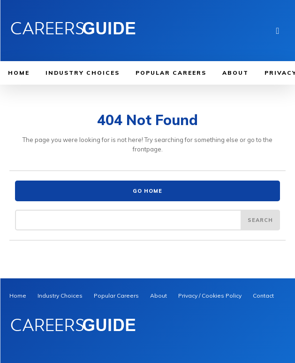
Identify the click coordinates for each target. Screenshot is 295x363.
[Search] (260, 220)
